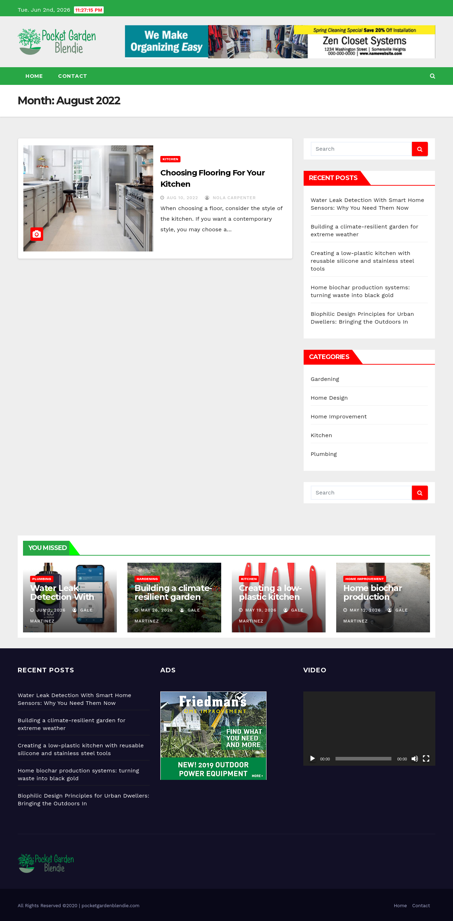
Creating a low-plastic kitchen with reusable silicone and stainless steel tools (362, 261)
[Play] (312, 758)
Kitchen (170, 159)
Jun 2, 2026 (50, 610)
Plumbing (324, 454)
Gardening (325, 379)
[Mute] (414, 758)
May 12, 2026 (365, 610)
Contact (72, 76)
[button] (432, 76)
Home (33, 76)
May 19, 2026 (260, 610)
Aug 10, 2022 (182, 197)
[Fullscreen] (426, 758)
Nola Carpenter (230, 197)
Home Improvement (339, 416)
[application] (369, 728)
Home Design (329, 397)
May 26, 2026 (157, 610)
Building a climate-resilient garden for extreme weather (173, 601)
